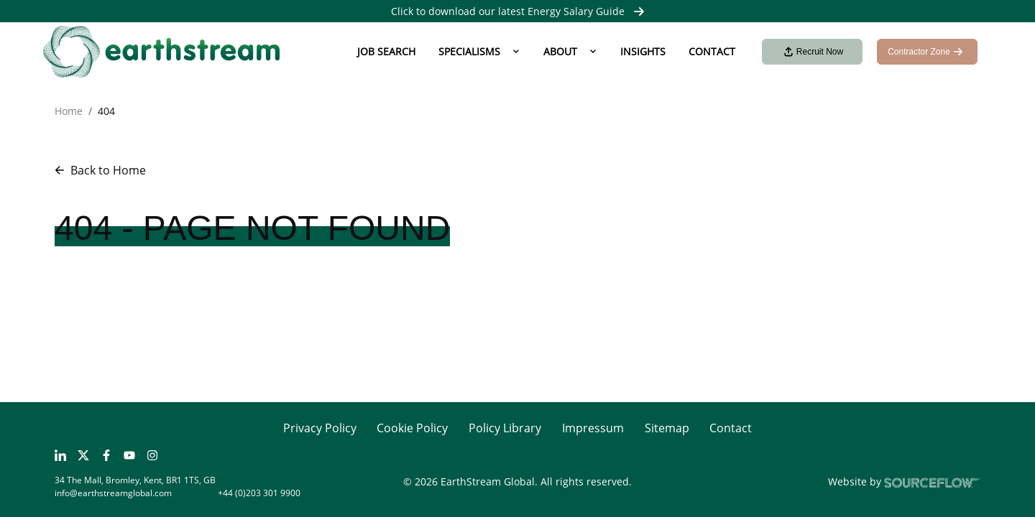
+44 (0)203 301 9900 (259, 493)
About (560, 51)
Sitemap (667, 428)
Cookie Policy (412, 428)
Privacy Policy (319, 428)
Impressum (593, 428)
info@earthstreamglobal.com (113, 493)
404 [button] (106, 111)
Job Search (386, 51)
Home (69, 111)
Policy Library (505, 428)
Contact (712, 51)
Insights (643, 51)
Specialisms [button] (469, 51)
